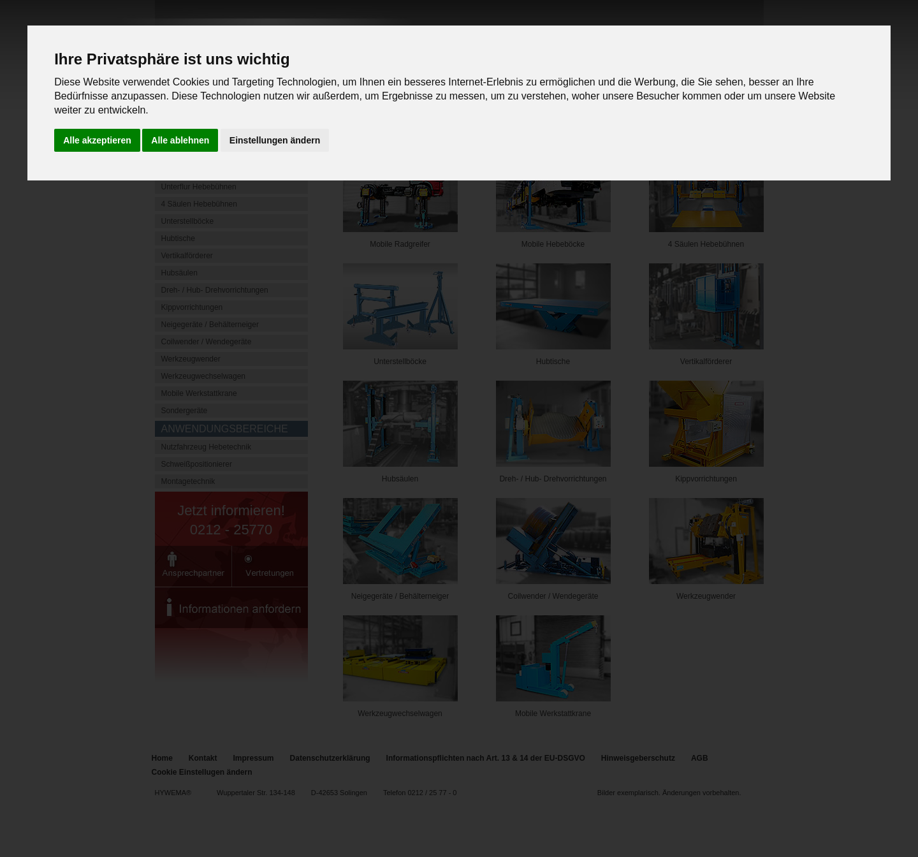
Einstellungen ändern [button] (274, 140)
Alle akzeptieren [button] (97, 140)
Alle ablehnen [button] (180, 140)
